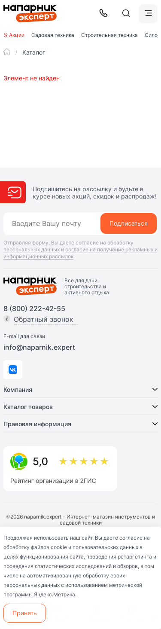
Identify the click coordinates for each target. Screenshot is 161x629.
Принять (24, 613)
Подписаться (128, 223)
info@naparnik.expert (39, 347)
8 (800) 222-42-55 (34, 308)
